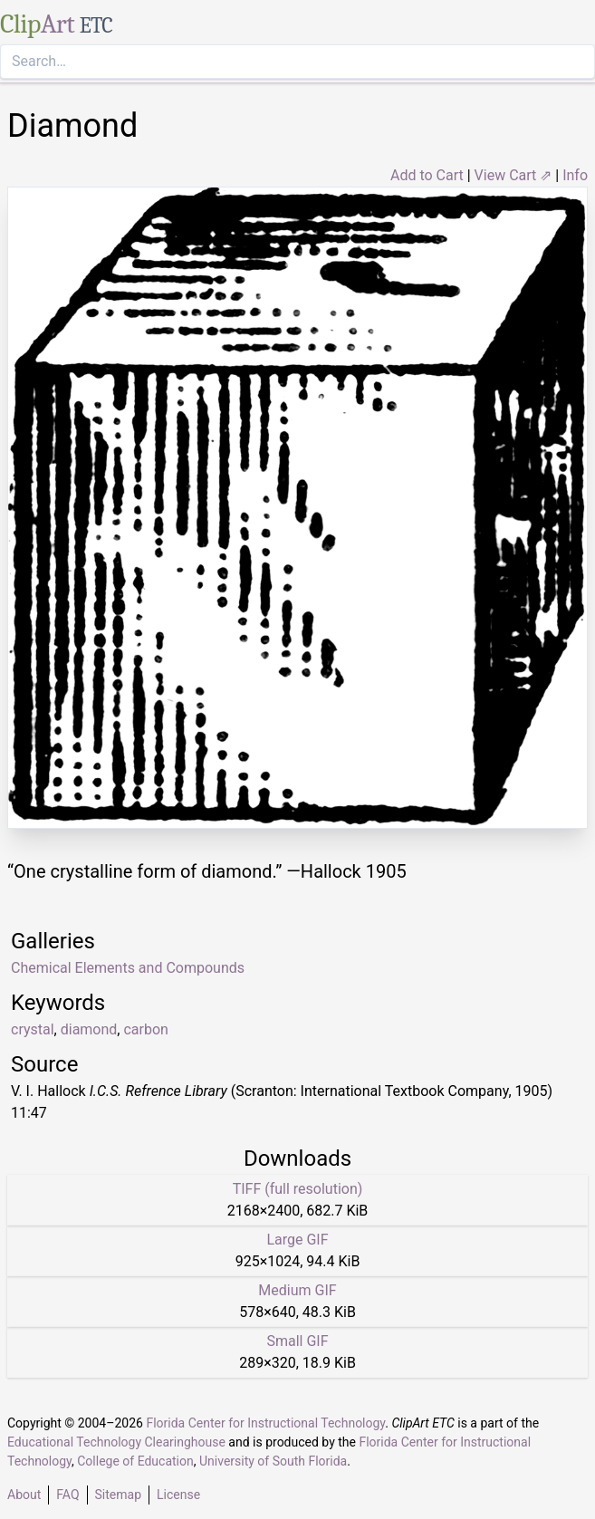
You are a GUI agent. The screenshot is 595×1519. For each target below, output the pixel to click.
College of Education (135, 1461)
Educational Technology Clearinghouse (116, 1442)
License (178, 1494)
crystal (32, 1029)
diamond (89, 1029)
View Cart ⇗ (513, 175)
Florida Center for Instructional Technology (265, 1423)
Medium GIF (297, 1290)
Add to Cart (427, 175)
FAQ (67, 1494)
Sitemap (118, 1494)
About (24, 1494)
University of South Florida (273, 1461)
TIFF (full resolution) (298, 1188)
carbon (145, 1029)
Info (575, 175)
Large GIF (297, 1239)
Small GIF (297, 1341)
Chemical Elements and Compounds (128, 967)
